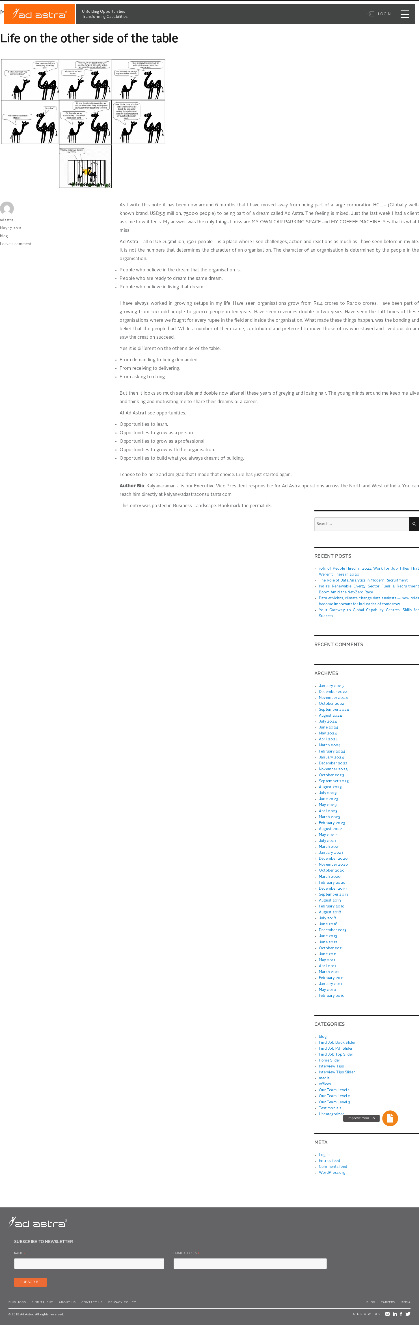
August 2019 (330, 899)
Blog (370, 1300)
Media (406, 1300)
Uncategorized (331, 1112)
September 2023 (334, 781)
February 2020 (332, 881)
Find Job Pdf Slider (336, 1047)
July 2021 (327, 840)
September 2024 (334, 709)
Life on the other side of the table (89, 39)
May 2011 (327, 959)
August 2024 (330, 715)
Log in (324, 1153)
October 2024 (331, 703)
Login (380, 18)
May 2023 (328, 804)
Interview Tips (331, 1065)
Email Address (187, 1252)
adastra (6, 220)
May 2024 (328, 733)
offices (325, 1082)
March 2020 (330, 875)
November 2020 (333, 864)
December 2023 (333, 763)
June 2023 (328, 798)
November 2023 (333, 769)
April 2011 (327, 965)
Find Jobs (17, 1300)
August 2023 (330, 786)
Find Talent (42, 1300)
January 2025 (331, 686)
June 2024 (328, 727)
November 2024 (333, 697)
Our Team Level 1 (334, 1088)
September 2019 (333, 893)
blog (4, 236)
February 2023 (332, 822)
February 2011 (331, 976)
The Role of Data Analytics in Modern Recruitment (362, 580)
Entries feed (329, 1159)
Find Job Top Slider (336, 1053)
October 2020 (332, 870)
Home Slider (329, 1059)
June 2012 (328, 941)
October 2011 (331, 947)
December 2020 (333, 858)
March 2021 (329, 846)
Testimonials (330, 1106)
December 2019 (333, 887)
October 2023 (331, 775)
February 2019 (331, 905)
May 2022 (328, 834)
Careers (388, 1300)
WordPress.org (332, 1171)
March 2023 (330, 816)
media (324, 1076)
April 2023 (328, 810)
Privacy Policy (122, 1300)
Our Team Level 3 (334, 1100)
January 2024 (331, 757)
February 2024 (332, 751)
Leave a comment (15, 244)
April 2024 (328, 739)
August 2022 (330, 828)
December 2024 (333, 691)
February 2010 (331, 994)
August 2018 (330, 911)
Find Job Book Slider (337, 1041)
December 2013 (333, 929)
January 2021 (330, 852)
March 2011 (329, 970)
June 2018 (328, 923)
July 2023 (327, 792)
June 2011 (327, 953)
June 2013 (328, 935)
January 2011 (330, 982)
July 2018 (327, 917)
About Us (67, 1300)
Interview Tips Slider (336, 1071)
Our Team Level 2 (334, 1094)
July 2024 (327, 721)
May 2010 (327, 988)
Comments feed (333, 1165)
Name (19, 1252)
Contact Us (92, 1300)
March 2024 (330, 745)
